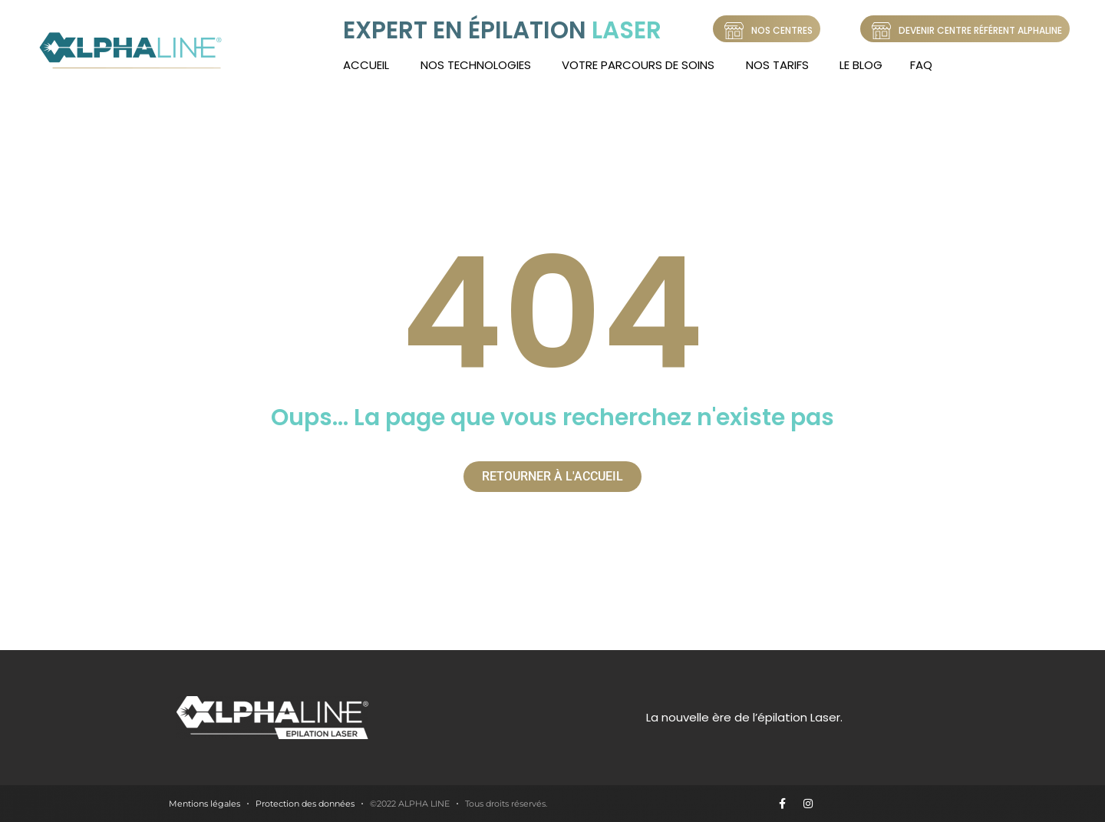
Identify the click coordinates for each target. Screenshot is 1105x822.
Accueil (366, 65)
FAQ (921, 65)
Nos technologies (476, 65)
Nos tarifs (777, 65)
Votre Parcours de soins (638, 65)
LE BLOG (860, 65)
